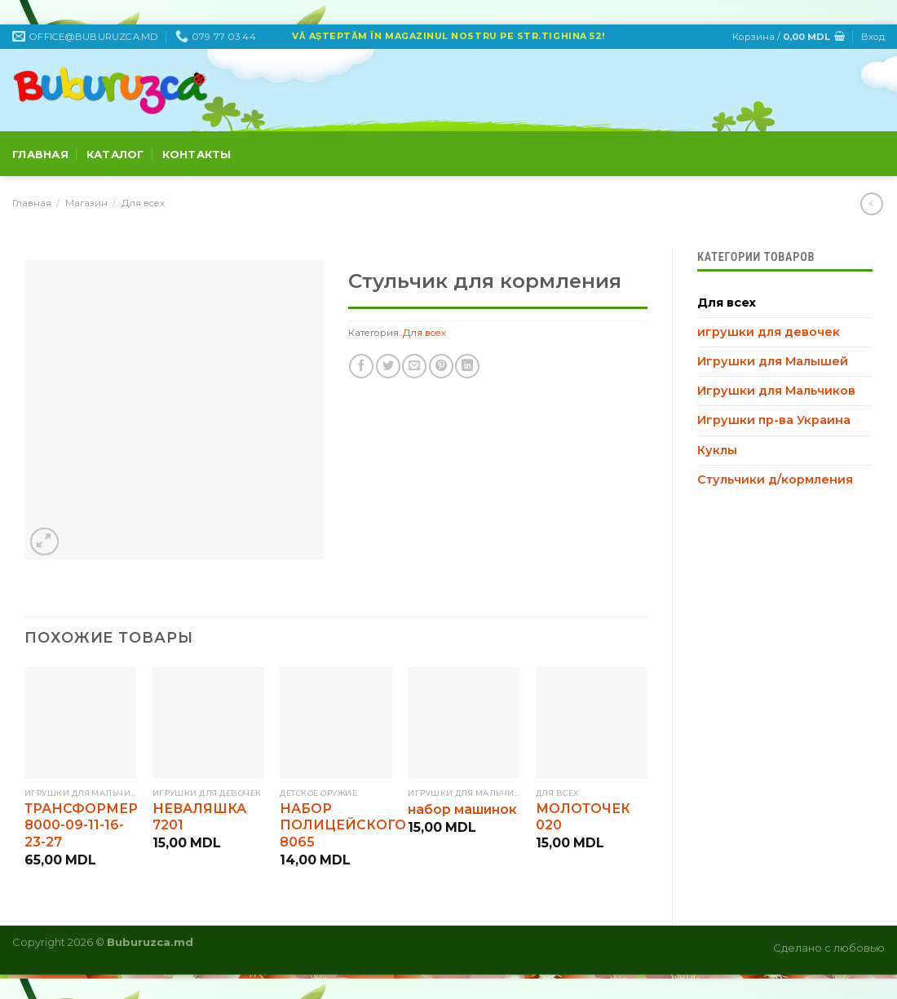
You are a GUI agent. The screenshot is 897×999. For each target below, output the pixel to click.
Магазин (86, 203)
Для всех (143, 203)
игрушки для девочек (768, 332)
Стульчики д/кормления (775, 479)
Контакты (197, 154)
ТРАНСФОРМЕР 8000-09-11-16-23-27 (81, 825)
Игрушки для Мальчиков (776, 390)
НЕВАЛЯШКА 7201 (199, 817)
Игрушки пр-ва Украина (774, 420)
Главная (40, 154)
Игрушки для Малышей (772, 361)
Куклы (717, 450)
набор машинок (462, 809)
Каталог (115, 154)
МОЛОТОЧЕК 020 (583, 817)
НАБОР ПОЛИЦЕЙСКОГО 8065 (343, 825)
